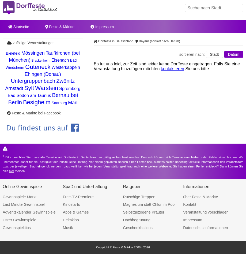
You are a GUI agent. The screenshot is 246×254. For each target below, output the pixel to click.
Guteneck (37, 67)
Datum (233, 54)
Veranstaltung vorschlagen (206, 212)
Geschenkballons (138, 228)
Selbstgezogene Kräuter (143, 212)
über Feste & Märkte (200, 197)
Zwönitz (65, 81)
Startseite (18, 27)
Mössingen (33, 53)
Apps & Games (76, 212)
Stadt (214, 54)
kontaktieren (172, 68)
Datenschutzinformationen (205, 228)
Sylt (29, 88)
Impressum (102, 27)
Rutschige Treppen (139, 197)
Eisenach (60, 60)
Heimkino (71, 220)
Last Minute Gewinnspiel (24, 204)
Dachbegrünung (136, 220)
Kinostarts (71, 204)
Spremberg (69, 88)
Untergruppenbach (33, 81)
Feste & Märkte (59, 27)
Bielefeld (13, 53)
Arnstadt (14, 88)
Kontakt (189, 204)
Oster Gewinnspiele (19, 220)
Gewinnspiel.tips (17, 228)
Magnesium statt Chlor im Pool (149, 204)
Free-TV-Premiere (78, 197)
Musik (68, 228)
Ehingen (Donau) (43, 74)
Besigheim (37, 102)
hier (11, 171)
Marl (72, 102)
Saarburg (59, 103)
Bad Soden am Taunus (29, 95)
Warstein (46, 88)
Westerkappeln (65, 67)
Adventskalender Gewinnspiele (29, 212)
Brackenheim (41, 60)
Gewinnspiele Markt (19, 197)
